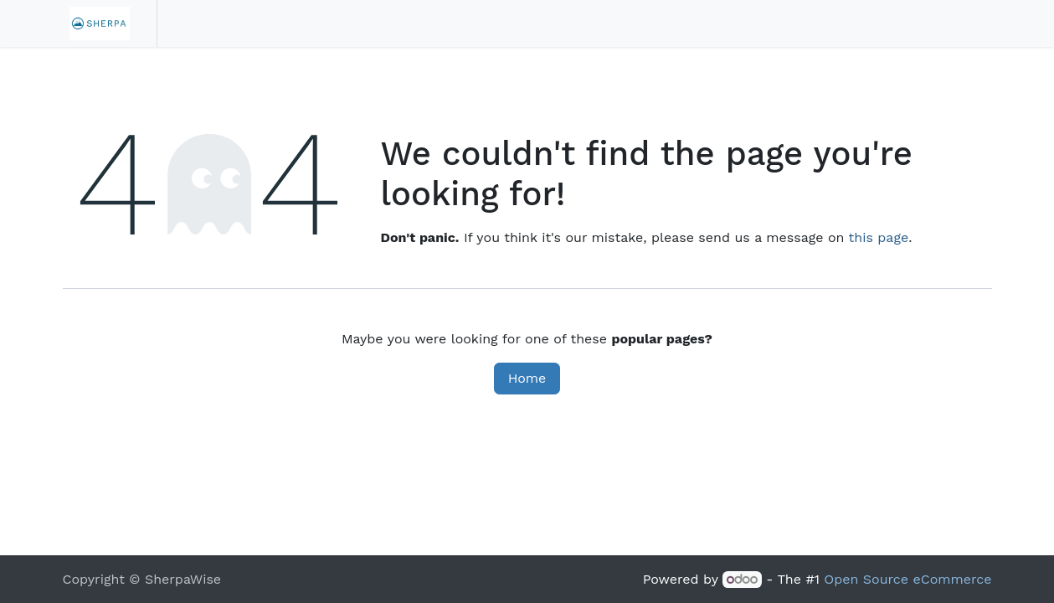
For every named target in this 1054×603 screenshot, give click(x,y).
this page (879, 237)
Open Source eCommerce (907, 579)
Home (527, 378)
